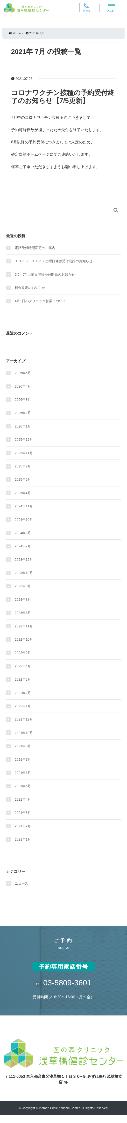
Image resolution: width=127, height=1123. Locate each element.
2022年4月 (23, 666)
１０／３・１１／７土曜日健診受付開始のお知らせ (53, 261)
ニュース (21, 883)
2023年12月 (24, 560)
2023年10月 (24, 573)
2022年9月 (23, 653)
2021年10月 (24, 733)
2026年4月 (23, 386)
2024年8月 (23, 533)
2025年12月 (24, 439)
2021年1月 (23, 839)
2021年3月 (23, 813)
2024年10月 (24, 520)
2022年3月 (23, 679)
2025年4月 (23, 493)
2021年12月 (24, 719)
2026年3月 (23, 400)
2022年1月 (23, 706)
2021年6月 (23, 773)
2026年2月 (23, 413)
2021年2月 (23, 826)
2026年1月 (23, 426)
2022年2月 (23, 693)
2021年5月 (23, 786)
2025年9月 (23, 466)
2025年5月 (23, 479)
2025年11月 (24, 453)
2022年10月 (24, 639)
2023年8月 (23, 599)
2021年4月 (23, 799)
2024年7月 (23, 546)
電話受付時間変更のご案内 (35, 248)
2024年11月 (24, 506)
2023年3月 (23, 613)
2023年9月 (23, 586)
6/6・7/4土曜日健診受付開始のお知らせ (45, 274)
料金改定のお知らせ (30, 288)
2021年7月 (23, 759)
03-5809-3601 (67, 982)
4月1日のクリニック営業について (40, 301)
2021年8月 (23, 746)
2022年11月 (24, 626)
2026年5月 (23, 373)
